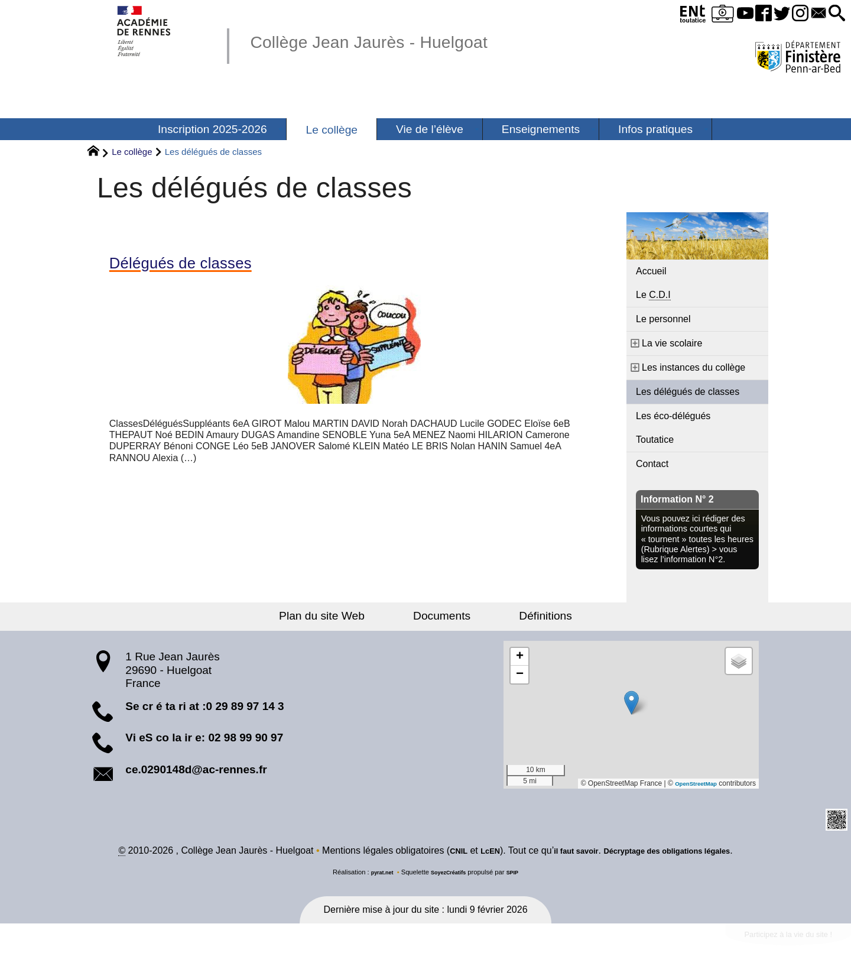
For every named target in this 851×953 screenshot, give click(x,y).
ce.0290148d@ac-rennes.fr (196, 769)
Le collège (132, 152)
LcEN (471, 852)
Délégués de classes (198, 265)
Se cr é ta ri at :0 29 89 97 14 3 (204, 706)
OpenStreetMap (690, 783)
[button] (833, 14)
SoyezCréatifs (450, 873)
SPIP (519, 873)
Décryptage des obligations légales (677, 852)
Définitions (523, 616)
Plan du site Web (345, 616)
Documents (441, 616)
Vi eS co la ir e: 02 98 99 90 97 (204, 737)
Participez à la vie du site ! (772, 938)
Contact (652, 464)
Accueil (651, 271)
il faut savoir (565, 852)
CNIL (435, 852)
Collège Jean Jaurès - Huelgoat (398, 40)
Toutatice (655, 440)
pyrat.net (376, 873)
